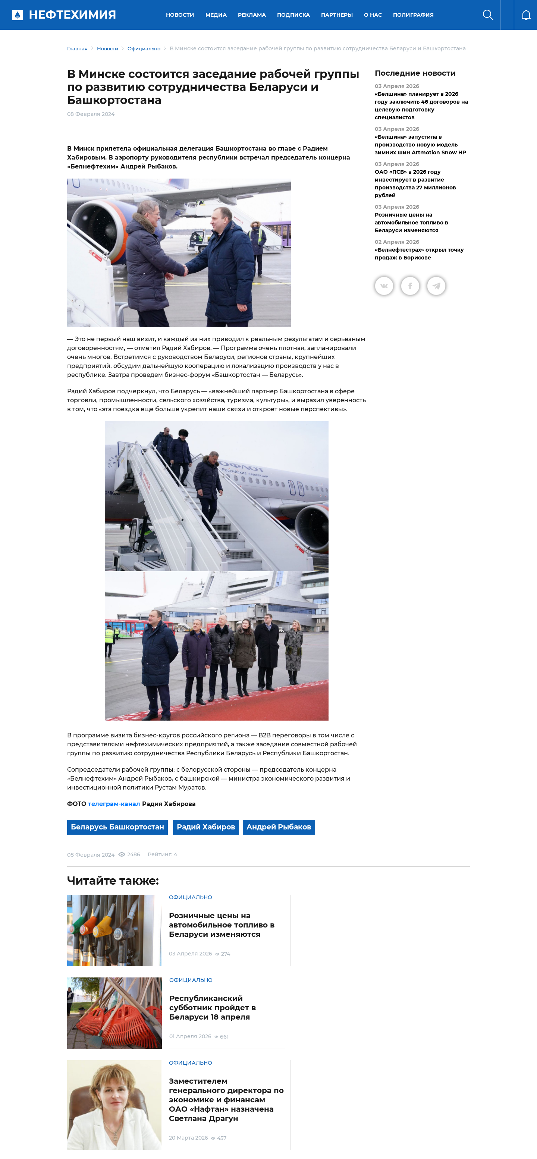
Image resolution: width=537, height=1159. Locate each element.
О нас (374, 15)
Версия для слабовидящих (362, 1117)
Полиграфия (414, 15)
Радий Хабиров (213, 835)
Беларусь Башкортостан (121, 835)
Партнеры (338, 15)
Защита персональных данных (178, 1117)
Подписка (294, 15)
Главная (78, 48)
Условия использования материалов (113, 1117)
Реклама (253, 15)
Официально (149, 48)
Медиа (217, 15)
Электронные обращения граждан (233, 1117)
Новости (181, 15)
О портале (73, 1117)
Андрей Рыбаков (289, 835)
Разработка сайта (416, 1147)
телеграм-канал (113, 811)
